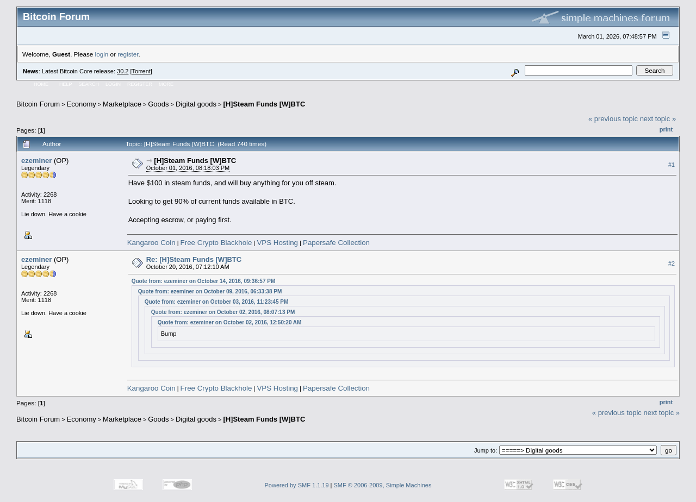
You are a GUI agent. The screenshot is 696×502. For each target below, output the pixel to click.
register (127, 54)
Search (89, 84)
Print (666, 129)
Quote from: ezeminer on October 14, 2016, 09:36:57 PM (204, 281)
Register (139, 84)
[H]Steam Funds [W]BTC (264, 104)
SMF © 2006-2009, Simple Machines (383, 485)
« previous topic (613, 119)
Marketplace (122, 104)
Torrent (141, 71)
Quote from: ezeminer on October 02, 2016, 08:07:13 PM (223, 312)
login (102, 54)
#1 (671, 164)
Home (41, 84)
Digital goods (196, 104)
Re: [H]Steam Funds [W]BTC (194, 259)
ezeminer (36, 160)
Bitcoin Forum (38, 104)
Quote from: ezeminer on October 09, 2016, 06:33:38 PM (210, 291)
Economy (81, 104)
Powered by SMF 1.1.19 (297, 485)
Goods (158, 104)
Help (65, 84)
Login (113, 84)
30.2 (122, 71)
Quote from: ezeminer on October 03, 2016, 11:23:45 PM (217, 302)
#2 (671, 264)
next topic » (658, 119)
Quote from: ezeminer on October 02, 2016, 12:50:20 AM (230, 322)
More (166, 84)
